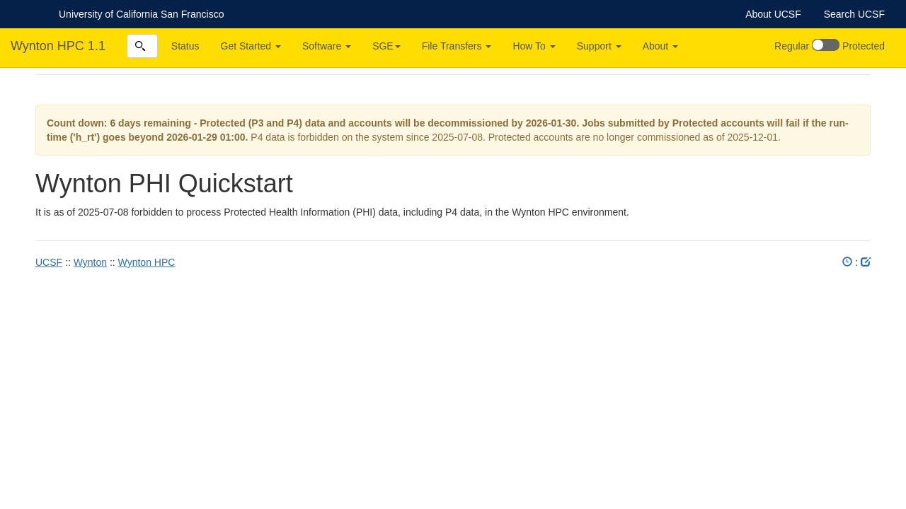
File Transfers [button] (457, 46)
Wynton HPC (147, 262)
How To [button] (533, 46)
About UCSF (773, 14)
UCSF (48, 262)
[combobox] (142, 46)
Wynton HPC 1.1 (58, 46)
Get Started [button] (251, 46)
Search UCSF (854, 14)
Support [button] (599, 46)
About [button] (660, 46)
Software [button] (326, 46)
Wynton (90, 262)
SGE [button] (386, 46)
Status (185, 46)
